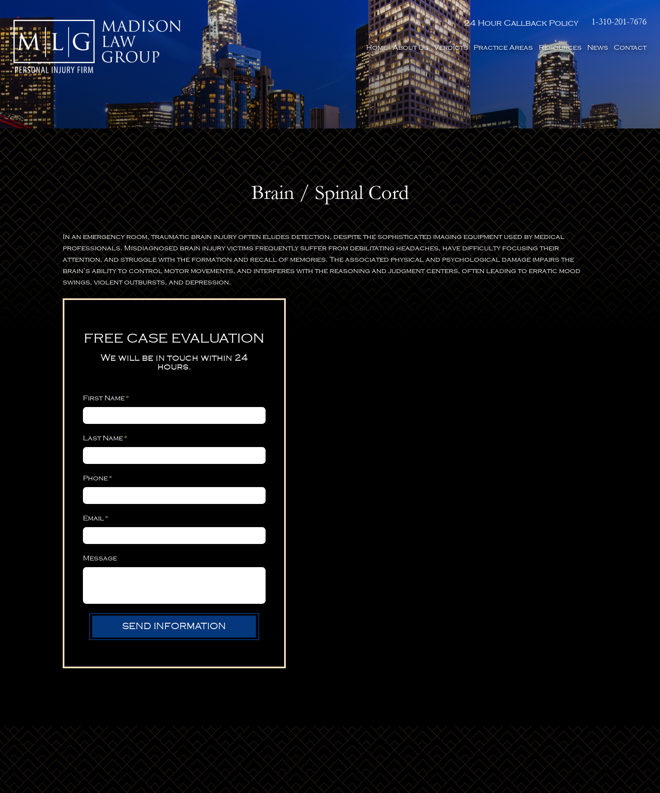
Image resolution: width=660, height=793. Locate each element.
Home (376, 47)
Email (96, 518)
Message (100, 558)
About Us (410, 47)
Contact (630, 47)
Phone (97, 478)
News (597, 47)
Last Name (105, 438)
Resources (560, 47)
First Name (106, 398)
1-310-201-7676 (619, 22)
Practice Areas (503, 47)
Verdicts (451, 47)
